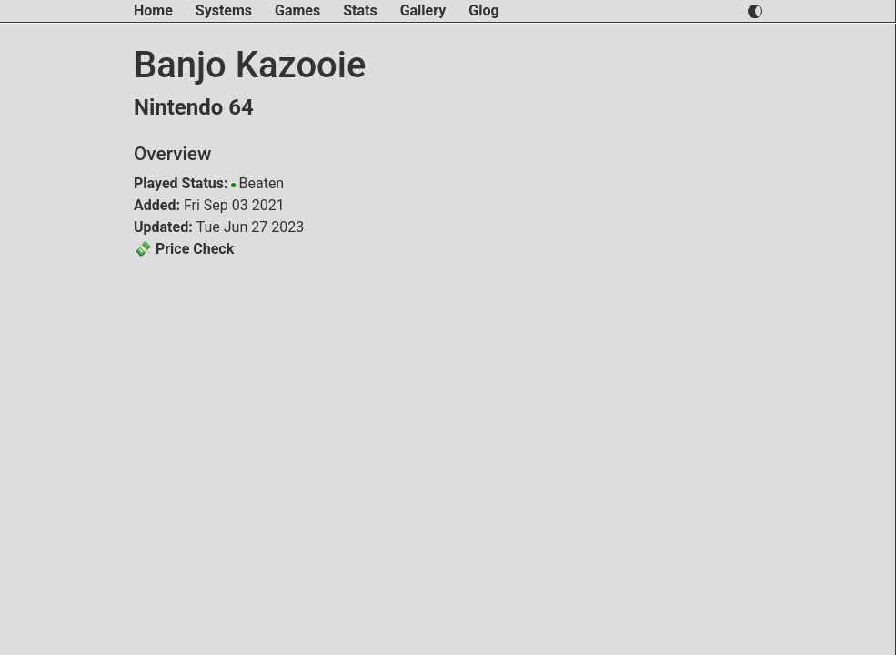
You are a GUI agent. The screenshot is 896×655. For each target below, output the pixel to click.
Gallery (423, 10)
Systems (224, 10)
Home (153, 10)
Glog (483, 10)
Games (297, 10)
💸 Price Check (184, 248)
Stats (360, 10)
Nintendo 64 (194, 107)
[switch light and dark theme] (754, 11)
